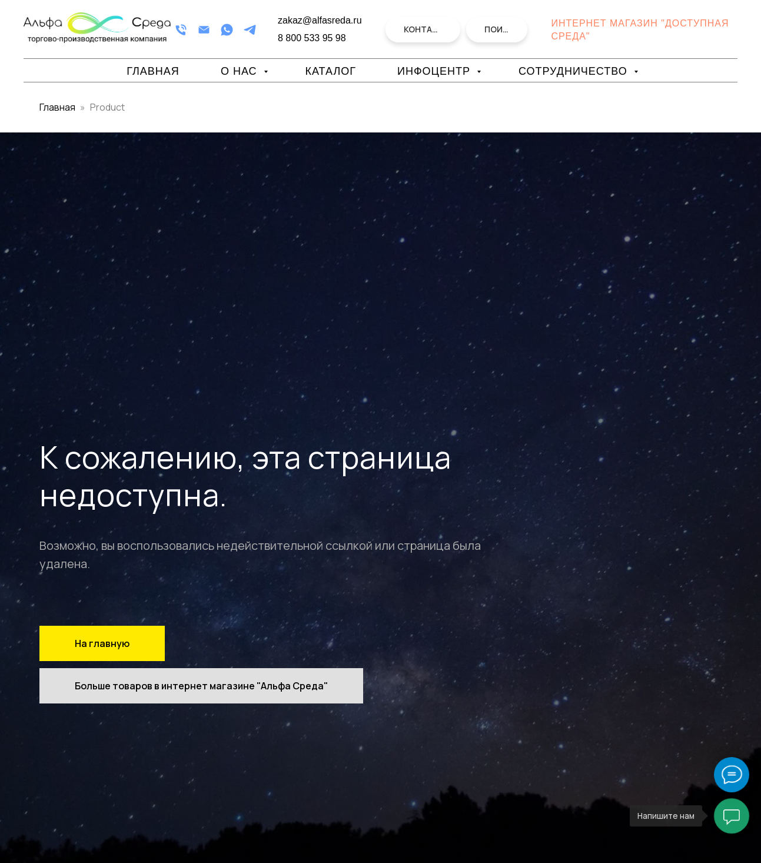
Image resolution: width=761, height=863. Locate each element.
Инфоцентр (435, 71)
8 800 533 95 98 (312, 38)
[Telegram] (249, 29)
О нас (241, 71)
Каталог (330, 71)
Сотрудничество (575, 71)
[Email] (204, 29)
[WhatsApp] (227, 29)
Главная (153, 71)
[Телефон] (181, 29)
